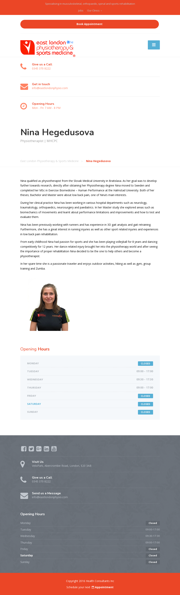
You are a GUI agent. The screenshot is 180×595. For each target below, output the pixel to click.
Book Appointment (89, 24)
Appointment (102, 587)
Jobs (80, 10)
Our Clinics (93, 10)
